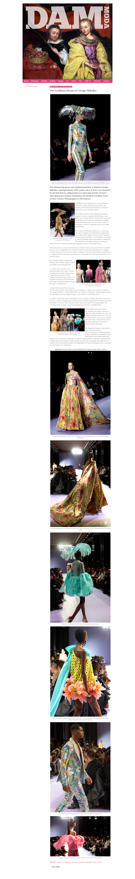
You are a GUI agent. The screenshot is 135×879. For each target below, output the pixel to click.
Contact (106, 81)
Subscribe (34, 81)
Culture (52, 81)
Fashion (44, 81)
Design (60, 81)
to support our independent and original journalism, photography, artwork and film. (76, 862)
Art (67, 81)
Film (80, 81)
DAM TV (88, 81)
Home (26, 81)
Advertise (97, 81)
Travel (74, 81)
